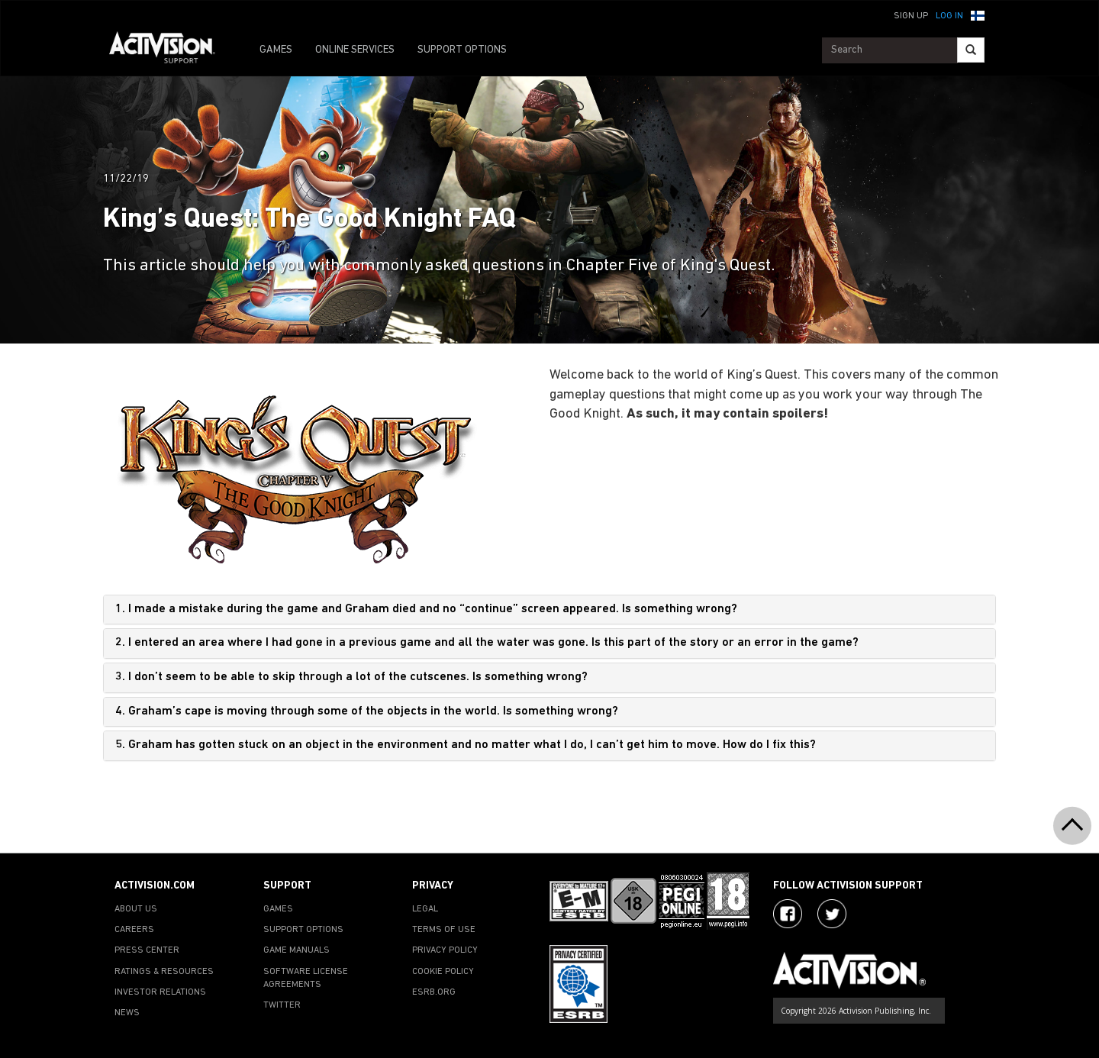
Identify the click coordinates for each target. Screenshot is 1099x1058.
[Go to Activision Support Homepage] (170, 50)
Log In (949, 16)
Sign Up (911, 16)
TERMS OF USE (443, 929)
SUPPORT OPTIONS (462, 50)
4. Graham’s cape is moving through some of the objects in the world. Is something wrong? (366, 711)
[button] (978, 14)
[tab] (549, 609)
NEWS (127, 1013)
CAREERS (134, 929)
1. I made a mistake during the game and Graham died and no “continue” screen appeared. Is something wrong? (426, 609)
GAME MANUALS (296, 950)
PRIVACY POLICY (445, 950)
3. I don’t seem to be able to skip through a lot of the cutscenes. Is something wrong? (351, 677)
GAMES (275, 50)
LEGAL (425, 909)
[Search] (971, 50)
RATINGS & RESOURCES (164, 971)
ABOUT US (135, 909)
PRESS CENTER (146, 950)
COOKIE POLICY (443, 971)
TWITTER (282, 1005)
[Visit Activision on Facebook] (787, 913)
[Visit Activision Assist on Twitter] (831, 913)
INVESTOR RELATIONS (160, 992)
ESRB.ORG (434, 992)
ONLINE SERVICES (355, 50)
